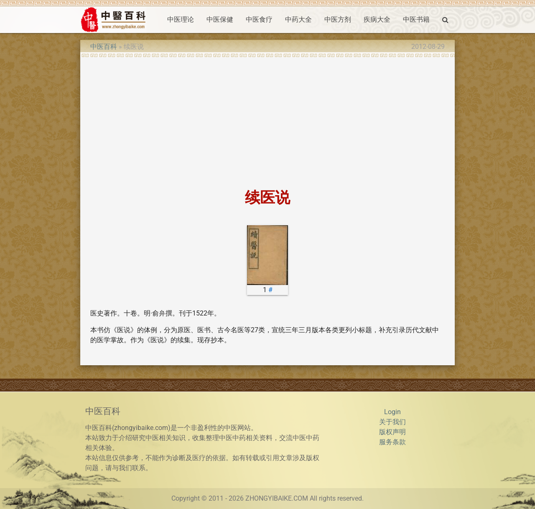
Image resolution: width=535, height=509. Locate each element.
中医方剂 (337, 19)
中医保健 (219, 19)
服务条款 (392, 442)
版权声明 (392, 432)
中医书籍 (416, 19)
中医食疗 (259, 19)
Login (392, 412)
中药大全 (298, 19)
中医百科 (103, 47)
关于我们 (392, 422)
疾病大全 (377, 19)
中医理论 (180, 19)
